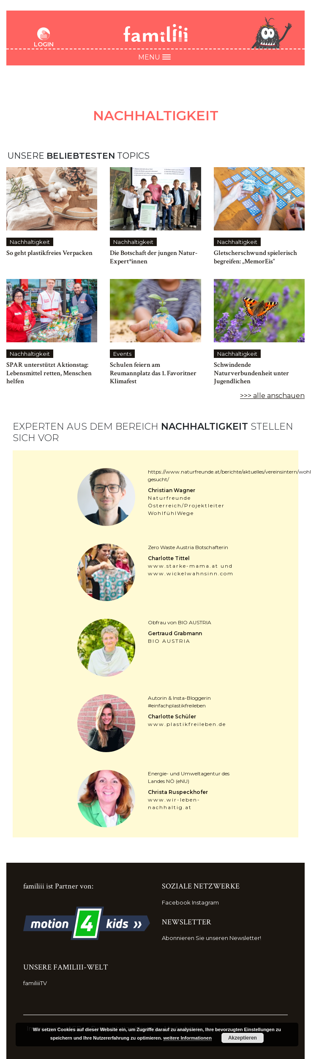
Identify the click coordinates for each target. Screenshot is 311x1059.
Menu (155, 57)
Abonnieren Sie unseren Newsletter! (211, 937)
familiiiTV (35, 983)
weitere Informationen (188, 1037)
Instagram (205, 902)
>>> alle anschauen (272, 396)
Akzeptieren (242, 1038)
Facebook (176, 902)
